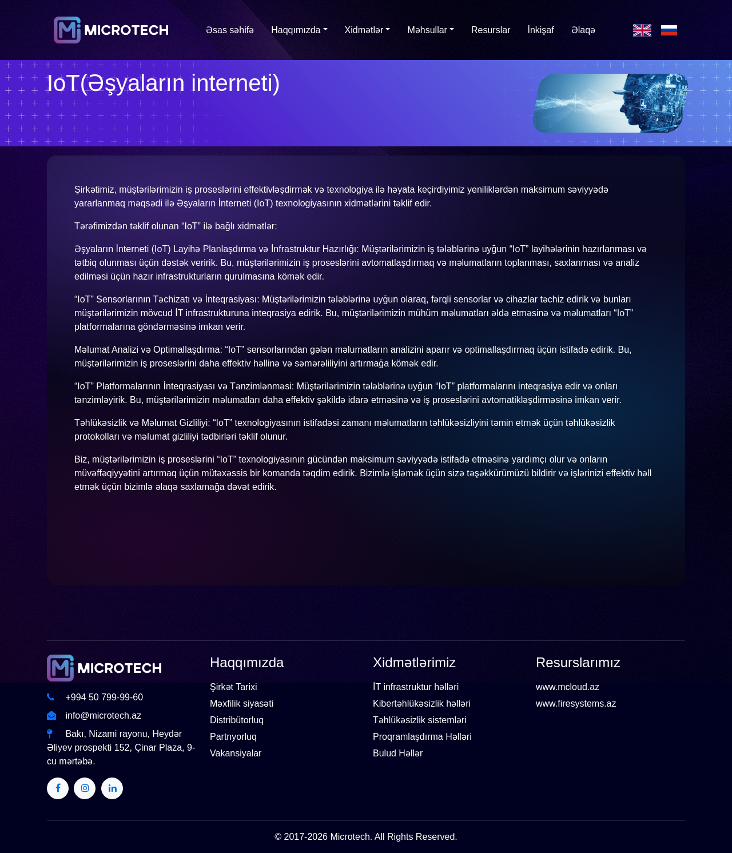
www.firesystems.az (576, 703)
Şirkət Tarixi (233, 687)
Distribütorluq (237, 720)
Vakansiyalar (235, 753)
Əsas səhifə (230, 30)
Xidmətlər (364, 30)
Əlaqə (583, 30)
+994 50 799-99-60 (95, 697)
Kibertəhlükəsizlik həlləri (422, 703)
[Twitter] (58, 788)
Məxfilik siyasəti (241, 703)
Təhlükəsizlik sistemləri (420, 720)
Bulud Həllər (398, 753)
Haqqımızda (295, 30)
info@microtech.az (94, 715)
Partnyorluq (233, 737)
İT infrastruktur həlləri (416, 687)
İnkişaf (540, 30)
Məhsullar (427, 30)
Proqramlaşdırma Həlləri (422, 737)
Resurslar (490, 30)
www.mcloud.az (567, 687)
